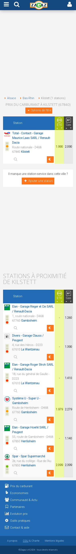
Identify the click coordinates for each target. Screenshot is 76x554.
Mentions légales (54, 540)
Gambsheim (29, 320)
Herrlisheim (28, 441)
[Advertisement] (38, 54)
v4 (28, 549)
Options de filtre (39, 110)
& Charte (31, 540)
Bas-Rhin (26, 98)
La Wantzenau (30, 349)
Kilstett (25, 152)
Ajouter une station (37, 181)
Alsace (9, 98)
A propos (12, 540)
